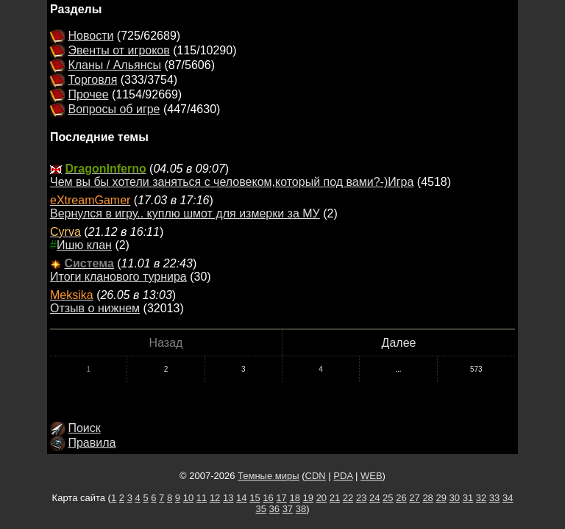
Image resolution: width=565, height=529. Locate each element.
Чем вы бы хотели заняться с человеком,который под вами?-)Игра (231, 182)
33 (494, 497)
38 (301, 508)
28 (427, 497)
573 (476, 369)
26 (401, 497)
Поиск (84, 428)
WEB (371, 475)
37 (287, 508)
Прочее (88, 94)
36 (274, 508)
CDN (315, 475)
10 (188, 497)
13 (228, 497)
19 (308, 497)
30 (454, 497)
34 (507, 497)
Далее (399, 343)
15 (254, 497)
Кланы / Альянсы (114, 65)
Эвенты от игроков (118, 50)
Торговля (92, 79)
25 (388, 497)
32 (481, 497)
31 (468, 497)
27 (414, 497)
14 (241, 497)
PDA (342, 475)
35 (260, 508)
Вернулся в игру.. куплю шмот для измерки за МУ (185, 213)
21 (335, 497)
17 (281, 497)
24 (374, 497)
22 (348, 497)
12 (215, 497)
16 (268, 497)
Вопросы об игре (114, 109)
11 (201, 497)
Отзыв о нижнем (95, 308)
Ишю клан (84, 245)
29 (441, 497)
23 (361, 497)
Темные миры (268, 475)
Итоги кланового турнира (118, 276)
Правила (92, 442)
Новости (90, 35)
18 (294, 497)
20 (321, 497)
